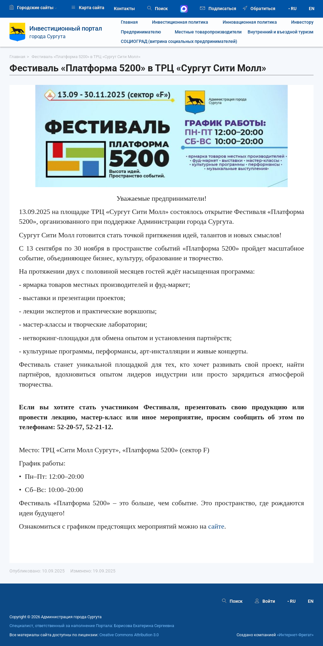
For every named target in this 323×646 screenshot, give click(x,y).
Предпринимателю (141, 32)
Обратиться (259, 8)
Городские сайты (33, 7)
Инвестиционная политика (180, 22)
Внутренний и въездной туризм (281, 32)
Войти (265, 601)
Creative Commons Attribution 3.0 (129, 634)
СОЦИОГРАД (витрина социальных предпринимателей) (179, 41)
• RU (292, 8)
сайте (216, 526)
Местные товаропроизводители (204, 32)
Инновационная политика (250, 22)
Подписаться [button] (218, 8)
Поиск (157, 8)
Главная (129, 22)
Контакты (124, 8)
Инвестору (302, 22)
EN (311, 8)
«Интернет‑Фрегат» (295, 634)
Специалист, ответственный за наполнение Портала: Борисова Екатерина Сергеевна (91, 625)
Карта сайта (87, 7)
